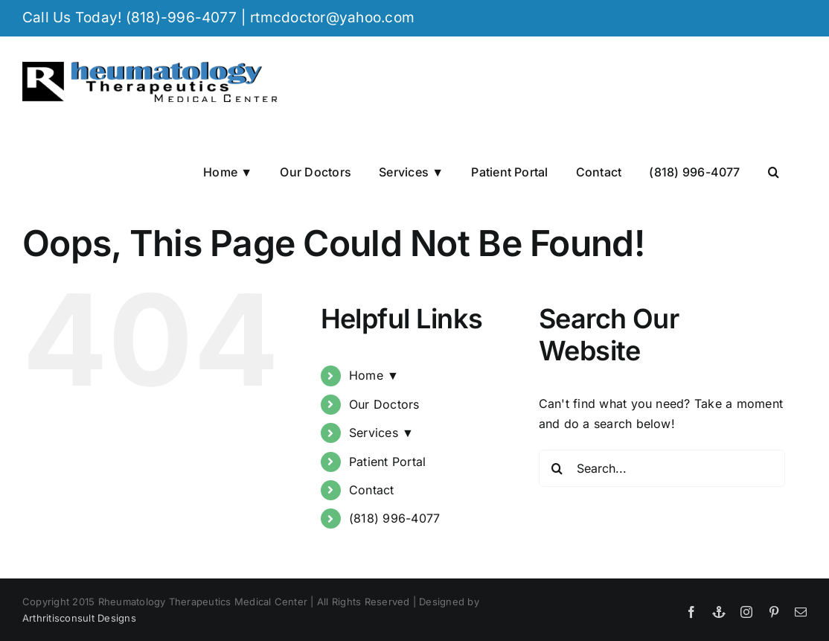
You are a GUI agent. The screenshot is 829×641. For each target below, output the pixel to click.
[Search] (557, 468)
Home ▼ (374, 375)
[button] (773, 171)
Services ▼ (381, 432)
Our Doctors (384, 404)
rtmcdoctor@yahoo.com (332, 17)
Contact (371, 489)
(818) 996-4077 (394, 518)
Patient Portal (387, 461)
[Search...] (662, 468)
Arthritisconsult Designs (79, 618)
